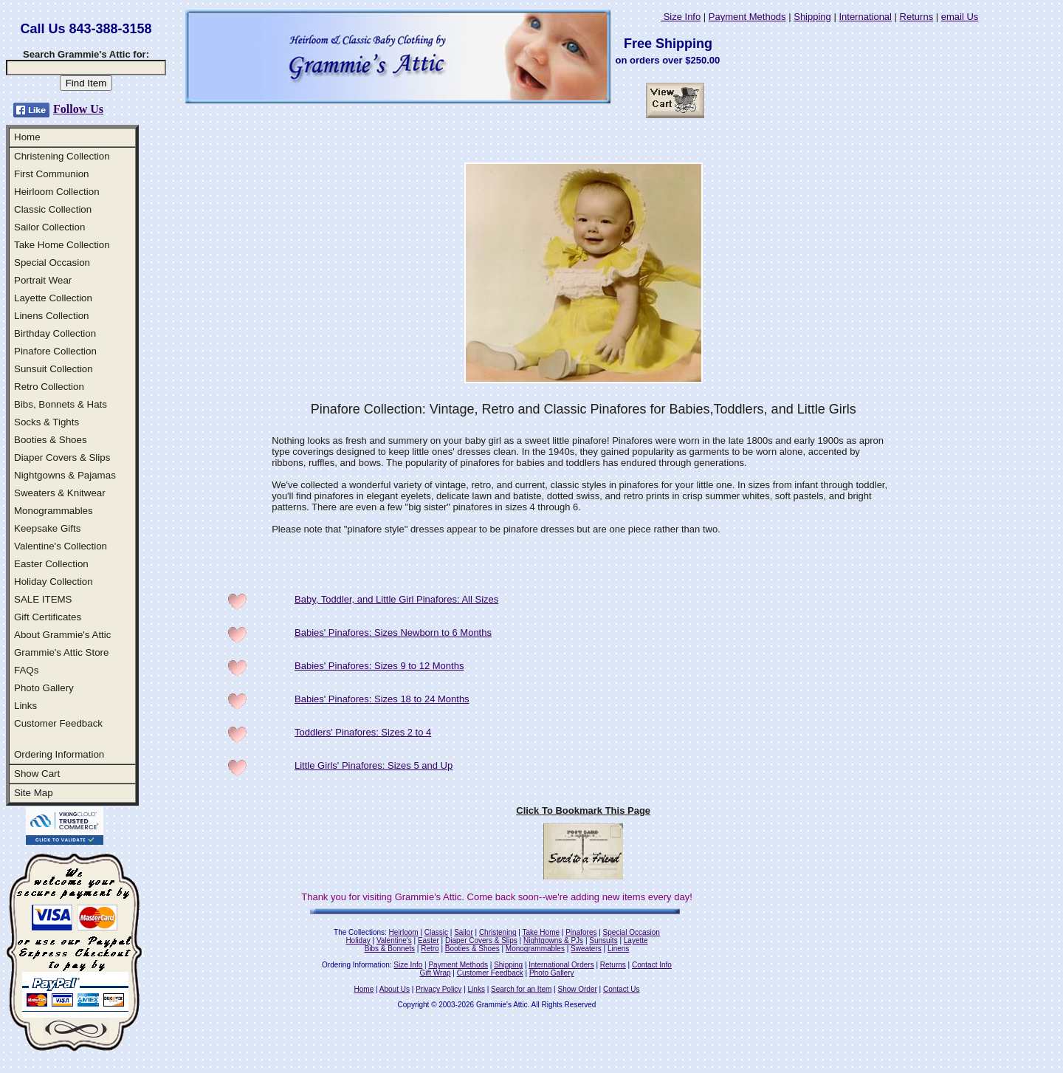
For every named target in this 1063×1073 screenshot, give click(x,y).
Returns (917, 16)
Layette (636, 940)
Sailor (463, 932)
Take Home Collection (62, 244)
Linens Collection (51, 315)
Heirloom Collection (57, 191)
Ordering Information (59, 754)
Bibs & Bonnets (390, 949)
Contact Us (621, 989)
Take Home (541, 932)
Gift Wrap (435, 973)
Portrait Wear (43, 280)
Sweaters (586, 949)
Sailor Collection (49, 227)
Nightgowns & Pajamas (65, 475)
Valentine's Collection (60, 546)
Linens (618, 949)
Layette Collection (53, 298)
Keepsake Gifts (47, 528)
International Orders (561, 965)
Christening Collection (62, 156)
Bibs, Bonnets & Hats (60, 404)
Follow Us (78, 109)
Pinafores (580, 932)
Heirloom (404, 932)
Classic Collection (53, 209)
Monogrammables (53, 510)
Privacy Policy (438, 989)
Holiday (357, 940)
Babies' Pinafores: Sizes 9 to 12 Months (379, 665)
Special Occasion (52, 262)
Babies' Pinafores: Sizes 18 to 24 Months (382, 699)
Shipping (812, 16)
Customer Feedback (58, 723)
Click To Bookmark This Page (583, 810)
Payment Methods (747, 16)
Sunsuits (603, 940)
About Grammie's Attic (62, 634)
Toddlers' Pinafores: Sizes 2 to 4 (363, 732)
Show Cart (37, 773)
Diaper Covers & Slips (62, 457)
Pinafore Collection (55, 351)
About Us (394, 989)
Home (27, 137)
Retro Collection (49, 386)
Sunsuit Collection (53, 368)
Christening (498, 932)
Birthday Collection (55, 333)
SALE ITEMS (43, 599)
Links (25, 705)
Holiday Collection (53, 581)
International (865, 16)
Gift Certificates (47, 617)
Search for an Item (521, 989)
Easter (428, 940)
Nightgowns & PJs (553, 940)
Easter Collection (51, 563)
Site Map (33, 792)
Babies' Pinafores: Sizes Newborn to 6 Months (393, 632)
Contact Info (652, 965)
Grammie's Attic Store (61, 652)
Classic (436, 932)
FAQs (26, 670)
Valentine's (394, 940)
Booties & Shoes (50, 439)
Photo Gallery (44, 687)
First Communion (51, 173)
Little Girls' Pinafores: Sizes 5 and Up (374, 765)
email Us (960, 16)
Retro (429, 949)
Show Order (576, 989)
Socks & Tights (46, 422)
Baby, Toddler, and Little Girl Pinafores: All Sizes (396, 599)
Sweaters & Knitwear (60, 492)
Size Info (681, 16)
